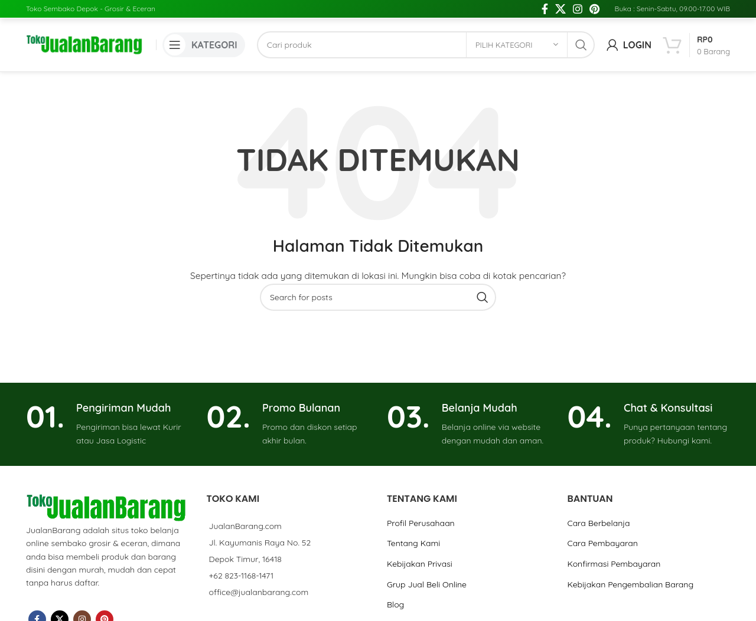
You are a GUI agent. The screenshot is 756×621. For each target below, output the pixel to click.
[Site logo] (85, 44)
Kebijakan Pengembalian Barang (630, 584)
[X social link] (560, 9)
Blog (395, 604)
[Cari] (426, 44)
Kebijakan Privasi (419, 563)
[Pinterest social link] (594, 9)
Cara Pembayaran (602, 543)
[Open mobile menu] (204, 45)
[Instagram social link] (577, 9)
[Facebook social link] (545, 9)
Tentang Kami (413, 543)
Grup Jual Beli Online (427, 584)
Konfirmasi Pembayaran (613, 563)
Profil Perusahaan (421, 523)
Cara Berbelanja (598, 523)
